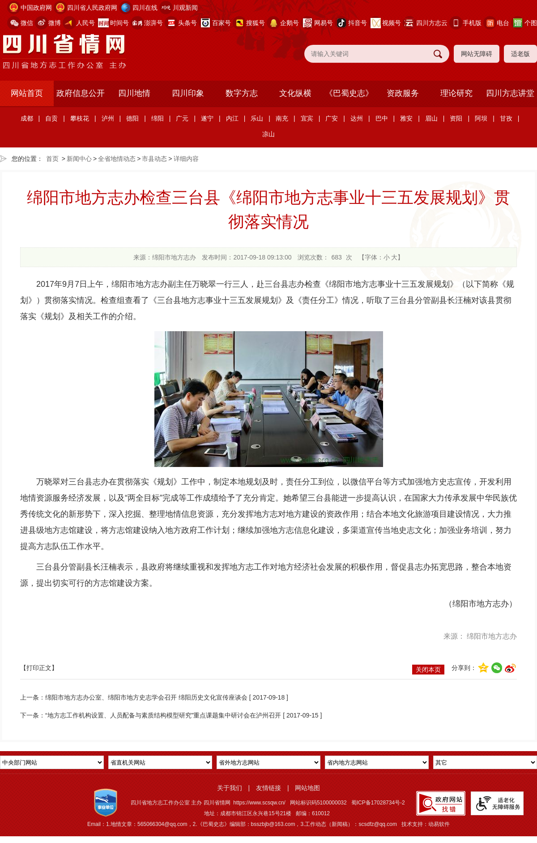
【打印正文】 (39, 667)
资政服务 (403, 93)
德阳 (132, 118)
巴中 (381, 118)
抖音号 (357, 22)
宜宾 (307, 118)
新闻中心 (79, 158)
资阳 (456, 118)
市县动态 (154, 158)
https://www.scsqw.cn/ (259, 803)
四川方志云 (432, 22)
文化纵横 (295, 93)
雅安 (406, 118)
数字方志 (242, 93)
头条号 (187, 22)
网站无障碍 (476, 53)
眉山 (431, 118)
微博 (54, 22)
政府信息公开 (80, 93)
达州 (356, 118)
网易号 (323, 22)
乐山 (257, 118)
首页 (52, 158)
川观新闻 (185, 7)
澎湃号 (153, 22)
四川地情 (134, 93)
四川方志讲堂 (510, 93)
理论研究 (456, 93)
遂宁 (207, 118)
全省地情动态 (117, 158)
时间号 (119, 22)
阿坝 (481, 118)
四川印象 (188, 93)
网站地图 (307, 787)
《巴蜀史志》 (349, 93)
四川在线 (145, 7)
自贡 (51, 118)
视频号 (391, 22)
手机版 (472, 22)
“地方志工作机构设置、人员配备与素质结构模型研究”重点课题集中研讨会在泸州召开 (163, 715)
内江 (232, 118)
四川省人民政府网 (92, 7)
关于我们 (229, 787)
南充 (282, 118)
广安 (331, 118)
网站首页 (27, 93)
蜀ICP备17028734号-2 (378, 803)
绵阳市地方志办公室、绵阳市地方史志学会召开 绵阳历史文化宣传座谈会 (146, 697)
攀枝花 (79, 118)
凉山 (268, 134)
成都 (27, 118)
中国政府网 (36, 7)
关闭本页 (428, 669)
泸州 (108, 118)
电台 (503, 22)
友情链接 (268, 787)
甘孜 (506, 118)
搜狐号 (255, 22)
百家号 (221, 22)
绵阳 (157, 118)
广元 (182, 118)
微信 (27, 22)
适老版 (520, 53)
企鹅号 (289, 22)
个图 (530, 22)
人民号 (85, 22)
